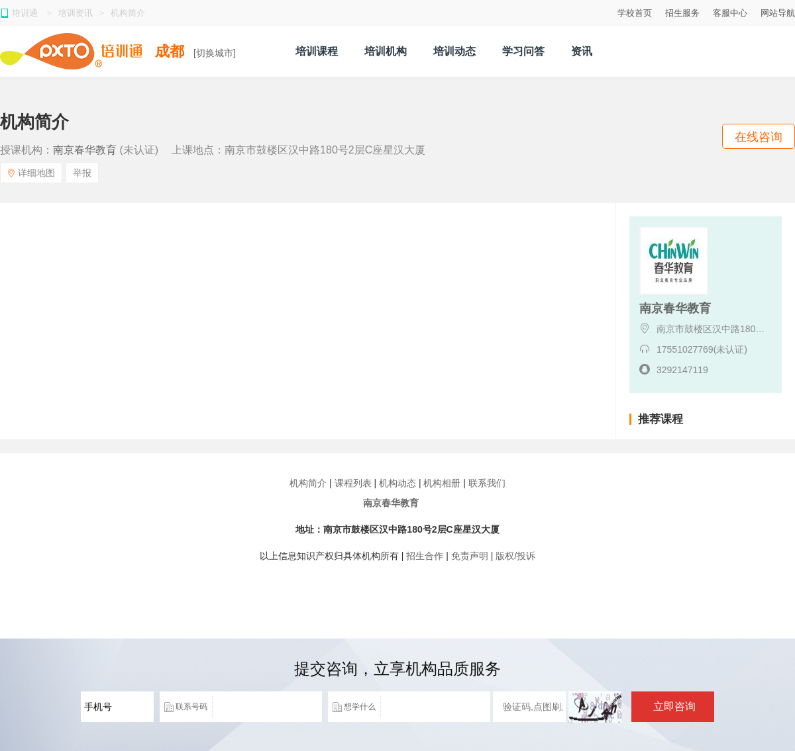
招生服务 (682, 13)
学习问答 (523, 51)
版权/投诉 (515, 556)
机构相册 (441, 483)
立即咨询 (674, 706)
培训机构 (385, 51)
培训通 (26, 13)
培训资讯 (75, 13)
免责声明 (469, 556)
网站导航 (778, 13)
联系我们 (486, 483)
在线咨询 (758, 137)
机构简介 (128, 13)
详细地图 (31, 172)
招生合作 (424, 556)
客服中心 (730, 13)
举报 (82, 172)
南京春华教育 (85, 149)
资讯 (581, 51)
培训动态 (454, 51)
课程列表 (353, 483)
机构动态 (397, 483)
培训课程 (316, 51)
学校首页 (634, 13)
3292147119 (682, 370)
